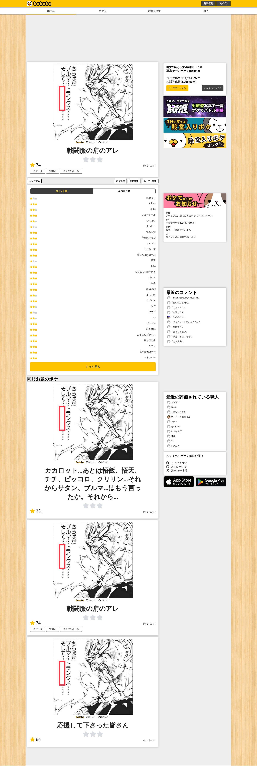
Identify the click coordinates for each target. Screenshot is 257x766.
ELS (171, 436)
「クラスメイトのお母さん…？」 (184, 322)
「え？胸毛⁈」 (176, 341)
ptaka (153, 209)
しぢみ (152, 283)
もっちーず (150, 249)
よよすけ (151, 294)
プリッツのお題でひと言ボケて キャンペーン (195, 214)
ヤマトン (151, 243)
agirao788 (174, 426)
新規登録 (208, 3)
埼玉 (153, 260)
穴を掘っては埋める (145, 271)
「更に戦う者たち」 (178, 302)
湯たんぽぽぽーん (146, 254)
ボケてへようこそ (212, 88)
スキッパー (150, 357)
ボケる (102, 10)
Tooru (172, 407)
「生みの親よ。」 (177, 317)
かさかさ (173, 446)
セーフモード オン (177, 88)
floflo (153, 266)
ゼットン (151, 323)
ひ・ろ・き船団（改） (179, 417)
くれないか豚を (176, 412)
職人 (206, 10)
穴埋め (52, 171)
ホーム (51, 10)
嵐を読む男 (150, 340)
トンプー (173, 402)
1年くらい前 (149, 165)
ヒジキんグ (174, 431)
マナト (172, 421)
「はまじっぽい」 (177, 331)
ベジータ (37, 171)
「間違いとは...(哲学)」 (180, 336)
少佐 (153, 306)
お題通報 (134, 181)
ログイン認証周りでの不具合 (195, 235)
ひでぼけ (151, 220)
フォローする (176, 466)
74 (35, 164)
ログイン (223, 3)
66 (35, 739)
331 (36, 511)
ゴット (152, 277)
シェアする (34, 181)
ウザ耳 (152, 311)
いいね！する (177, 463)
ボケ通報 (120, 181)
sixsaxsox (151, 289)
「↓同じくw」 (176, 312)
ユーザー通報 (150, 181)
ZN (154, 317)
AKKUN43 (151, 232)
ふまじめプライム (146, 334)
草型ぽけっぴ (149, 237)
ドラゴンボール (71, 171)
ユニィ (152, 346)
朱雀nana (151, 329)
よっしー (151, 226)
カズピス (151, 300)
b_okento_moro (148, 351)
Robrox (152, 203)
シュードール (149, 214)
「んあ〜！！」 (176, 307)
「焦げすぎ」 (175, 327)
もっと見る (93, 366)
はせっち (151, 197)
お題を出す (154, 10)
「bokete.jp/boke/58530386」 (183, 298)
